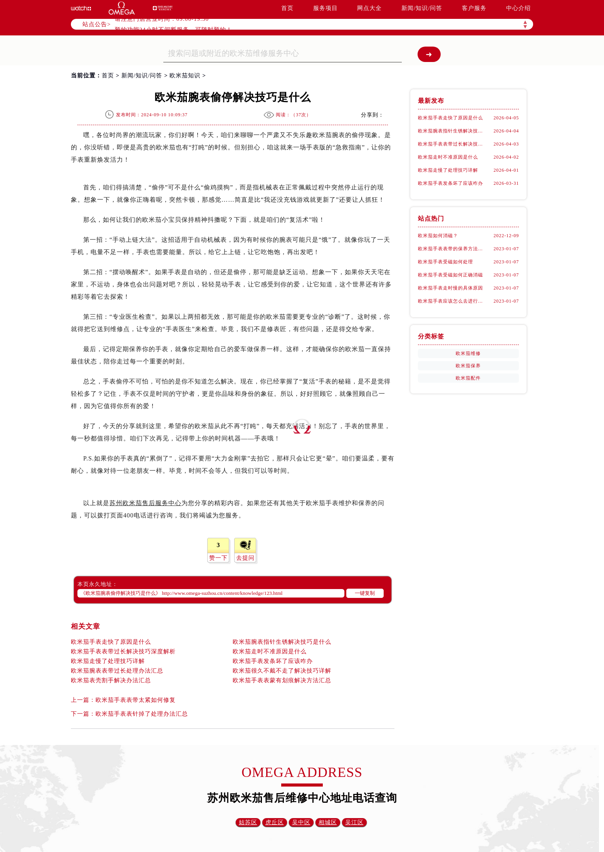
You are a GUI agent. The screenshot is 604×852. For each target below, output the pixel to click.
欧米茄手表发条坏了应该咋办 (273, 661)
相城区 (328, 822)
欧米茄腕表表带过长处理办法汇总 (117, 671)
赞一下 (218, 558)
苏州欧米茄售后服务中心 (145, 503)
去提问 (245, 558)
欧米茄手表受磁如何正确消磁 (450, 275)
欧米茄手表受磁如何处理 (445, 261)
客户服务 (474, 8)
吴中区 (301, 822)
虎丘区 (274, 822)
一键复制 (365, 593)
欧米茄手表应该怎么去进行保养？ (452, 301)
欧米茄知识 (184, 75)
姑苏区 (248, 822)
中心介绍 (518, 8)
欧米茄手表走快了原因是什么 (111, 642)
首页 (287, 8)
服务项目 (325, 8)
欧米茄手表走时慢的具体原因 (450, 288)
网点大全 (369, 8)
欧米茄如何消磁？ (438, 235)
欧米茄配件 (468, 378)
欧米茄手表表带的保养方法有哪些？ (452, 248)
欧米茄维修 (468, 353)
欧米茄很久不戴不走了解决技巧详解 (282, 671)
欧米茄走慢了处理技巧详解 (108, 661)
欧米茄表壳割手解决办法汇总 (111, 680)
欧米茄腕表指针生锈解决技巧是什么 (282, 642)
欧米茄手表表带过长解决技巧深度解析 (123, 651)
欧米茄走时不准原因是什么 (270, 651)
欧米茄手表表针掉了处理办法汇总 (142, 714)
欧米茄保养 (468, 365)
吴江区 (354, 822)
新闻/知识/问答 (421, 8)
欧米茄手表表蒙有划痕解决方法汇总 (282, 680)
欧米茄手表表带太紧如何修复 (136, 700)
